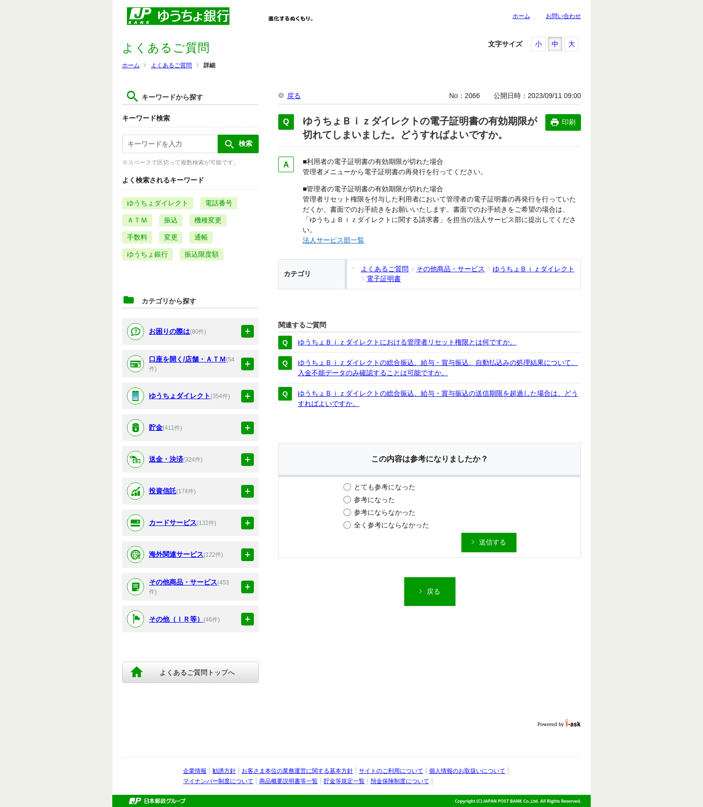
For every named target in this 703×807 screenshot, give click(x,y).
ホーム (521, 16)
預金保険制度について (400, 781)
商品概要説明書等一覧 (288, 781)
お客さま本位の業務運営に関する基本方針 (297, 770)
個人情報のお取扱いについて (467, 770)
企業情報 (195, 770)
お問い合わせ (563, 16)
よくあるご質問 (171, 65)
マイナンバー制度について (218, 781)
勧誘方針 (224, 770)
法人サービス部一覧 (333, 240)
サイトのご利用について (391, 770)
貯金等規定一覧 (344, 781)
